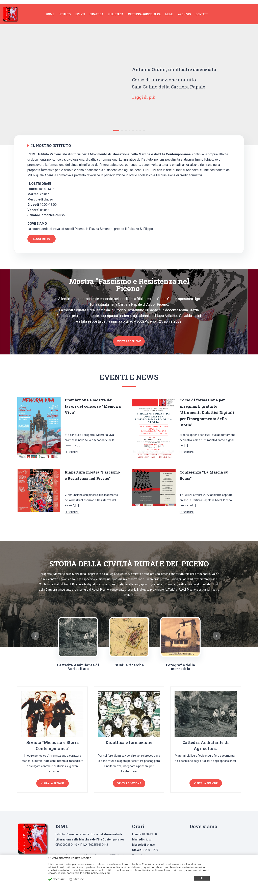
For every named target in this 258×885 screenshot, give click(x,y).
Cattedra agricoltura (144, 10)
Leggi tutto (41, 234)
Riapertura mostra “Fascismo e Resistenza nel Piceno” (92, 472)
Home (50, 10)
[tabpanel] (129, 80)
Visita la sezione (129, 336)
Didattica (96, 10)
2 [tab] (122, 126)
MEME (169, 10)
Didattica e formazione (129, 737)
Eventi (80, 10)
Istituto (65, 10)
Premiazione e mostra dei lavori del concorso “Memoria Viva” (91, 400)
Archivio (184, 10)
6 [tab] (136, 126)
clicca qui (104, 873)
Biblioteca (115, 10)
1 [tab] (116, 126)
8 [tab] (144, 126)
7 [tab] (140, 126)
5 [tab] (133, 126)
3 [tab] (126, 126)
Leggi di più (145, 93)
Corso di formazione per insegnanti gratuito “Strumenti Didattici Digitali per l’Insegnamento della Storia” (208, 406)
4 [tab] (129, 126)
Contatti (202, 10)
